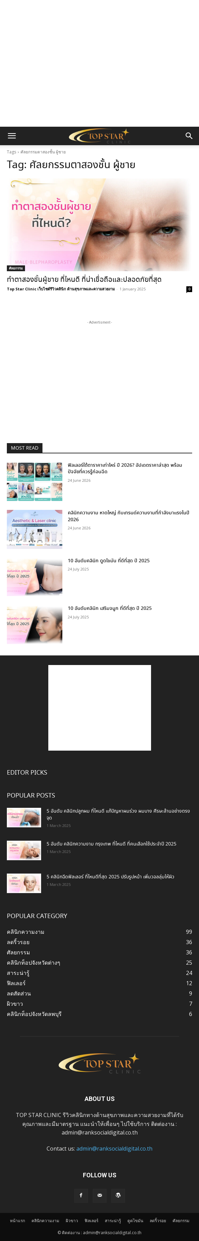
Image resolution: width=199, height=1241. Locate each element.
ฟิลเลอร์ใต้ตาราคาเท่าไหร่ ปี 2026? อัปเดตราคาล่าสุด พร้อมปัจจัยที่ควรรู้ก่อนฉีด (125, 469)
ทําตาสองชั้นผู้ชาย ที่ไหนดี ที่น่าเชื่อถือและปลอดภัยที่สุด (84, 280)
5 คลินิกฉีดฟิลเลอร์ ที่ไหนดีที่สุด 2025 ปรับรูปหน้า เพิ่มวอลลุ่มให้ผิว (110, 877)
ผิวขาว (72, 1221)
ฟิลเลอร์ (91, 1221)
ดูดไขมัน (135, 1221)
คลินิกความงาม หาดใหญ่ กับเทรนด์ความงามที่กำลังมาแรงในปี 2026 (128, 516)
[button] (12, 136)
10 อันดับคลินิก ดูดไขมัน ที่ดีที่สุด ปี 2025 (109, 560)
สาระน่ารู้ (113, 1221)
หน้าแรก (17, 1221)
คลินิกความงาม (45, 1221)
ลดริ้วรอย (158, 1221)
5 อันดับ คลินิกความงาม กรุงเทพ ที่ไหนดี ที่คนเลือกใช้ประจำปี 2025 (111, 844)
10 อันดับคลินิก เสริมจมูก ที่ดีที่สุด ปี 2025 (110, 608)
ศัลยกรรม (16, 268)
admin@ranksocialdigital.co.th (114, 1148)
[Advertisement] (99, 12)
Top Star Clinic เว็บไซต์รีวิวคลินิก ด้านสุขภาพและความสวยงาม (61, 288)
